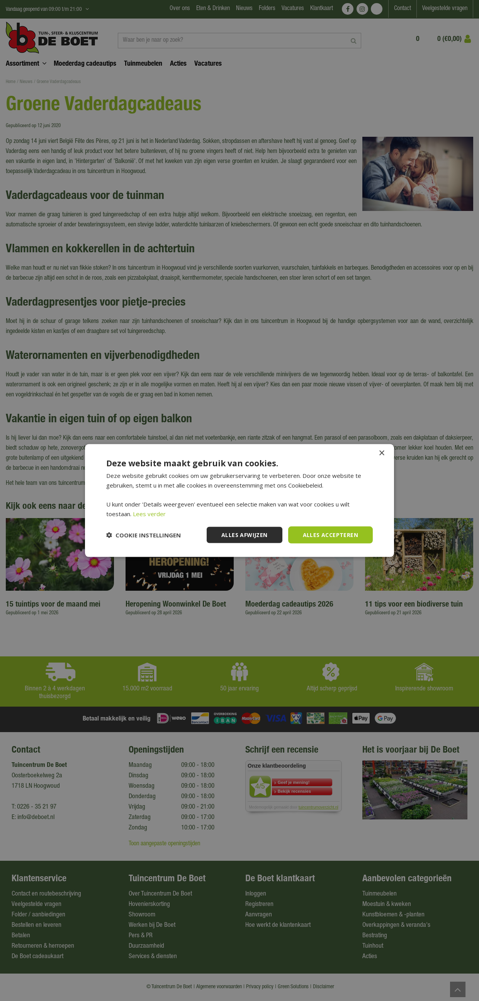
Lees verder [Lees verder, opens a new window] (149, 513)
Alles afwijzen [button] (244, 534)
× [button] (381, 453)
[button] (143, 535)
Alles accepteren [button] (330, 534)
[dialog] (239, 500)
